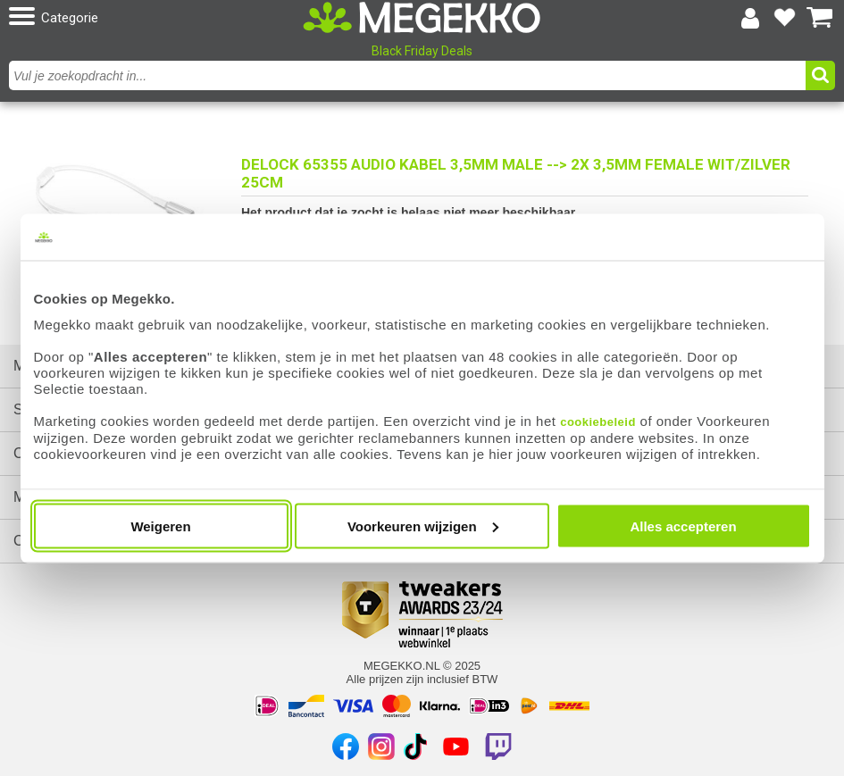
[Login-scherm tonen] (750, 18)
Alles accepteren (683, 525)
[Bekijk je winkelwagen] (820, 18)
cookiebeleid (598, 421)
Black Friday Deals (422, 51)
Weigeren (160, 525)
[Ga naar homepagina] (422, 17)
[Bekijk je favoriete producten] (785, 18)
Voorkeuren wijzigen (422, 525)
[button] (142, 17)
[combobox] (409, 75)
